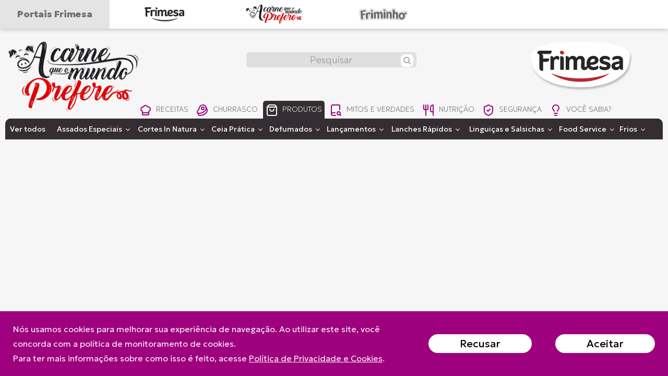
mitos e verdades (377, 111)
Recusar (480, 343)
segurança (521, 111)
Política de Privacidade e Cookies (316, 358)
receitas (164, 111)
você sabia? (592, 111)
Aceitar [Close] (605, 343)
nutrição (454, 111)
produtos (297, 111)
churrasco (228, 111)
